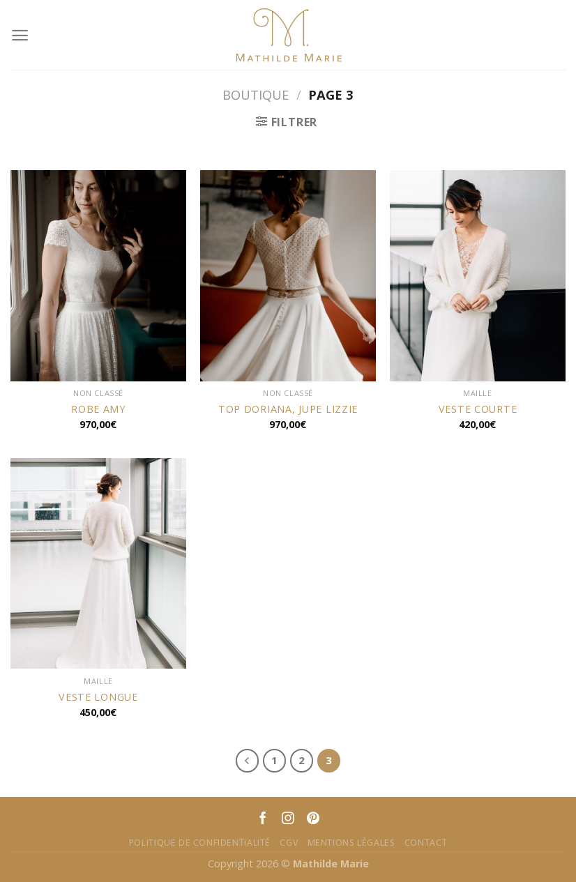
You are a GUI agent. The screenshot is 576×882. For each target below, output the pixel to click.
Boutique (255, 94)
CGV (289, 843)
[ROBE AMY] (98, 275)
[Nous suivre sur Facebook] (263, 819)
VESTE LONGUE (98, 697)
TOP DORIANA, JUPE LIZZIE (288, 409)
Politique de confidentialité (200, 843)
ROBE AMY (98, 409)
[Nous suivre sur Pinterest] (313, 819)
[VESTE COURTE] (478, 275)
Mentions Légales (351, 843)
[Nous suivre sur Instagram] (288, 819)
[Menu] (19, 35)
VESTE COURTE (478, 409)
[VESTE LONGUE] (98, 563)
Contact (425, 843)
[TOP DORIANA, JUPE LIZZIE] (288, 275)
